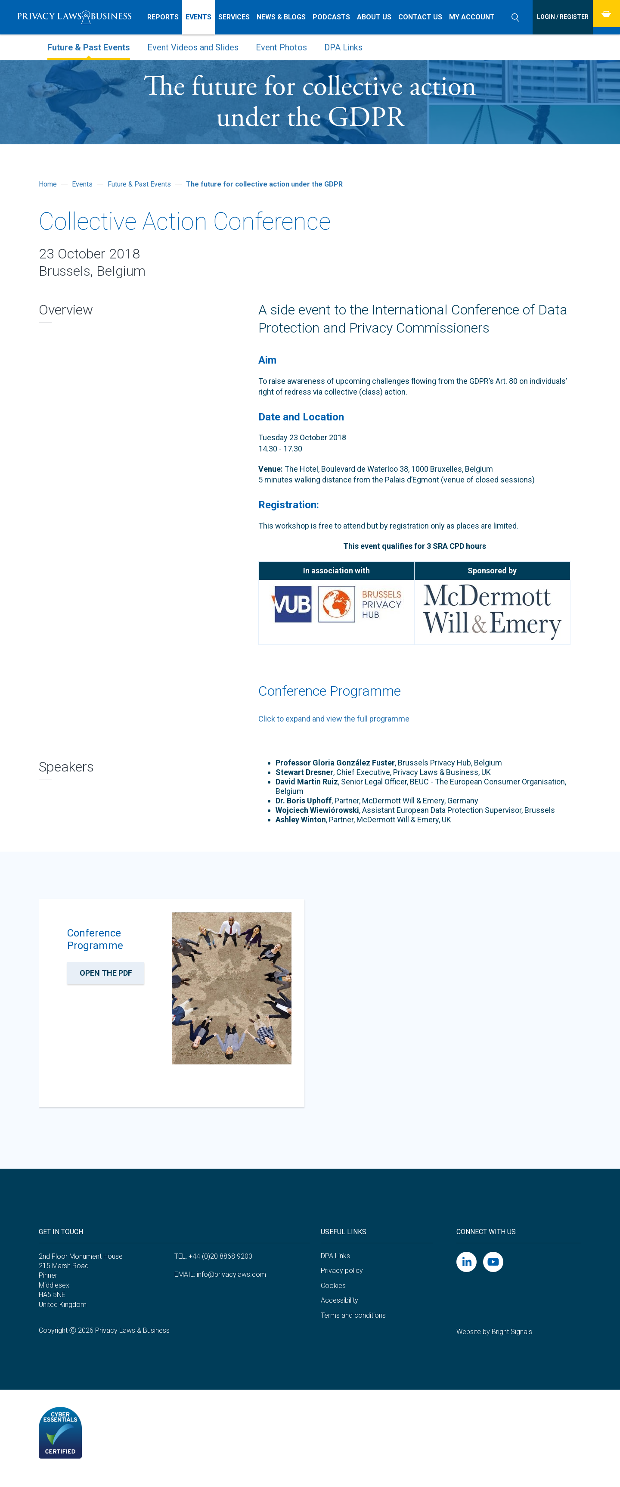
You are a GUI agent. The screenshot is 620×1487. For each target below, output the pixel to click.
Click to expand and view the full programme (333, 718)
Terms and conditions (353, 1325)
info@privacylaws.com (231, 1284)
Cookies (333, 1295)
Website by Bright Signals (494, 1342)
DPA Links (335, 1266)
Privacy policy (342, 1280)
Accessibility (339, 1311)
